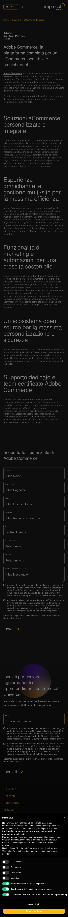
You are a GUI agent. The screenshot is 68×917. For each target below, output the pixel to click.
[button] (64, 817)
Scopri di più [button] (34, 904)
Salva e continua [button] (34, 911)
